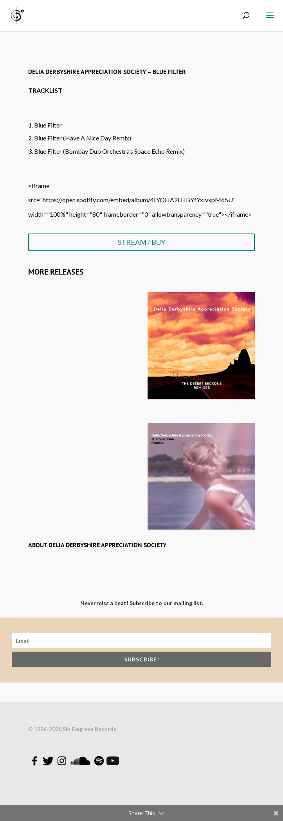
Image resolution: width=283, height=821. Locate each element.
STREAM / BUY (141, 242)
